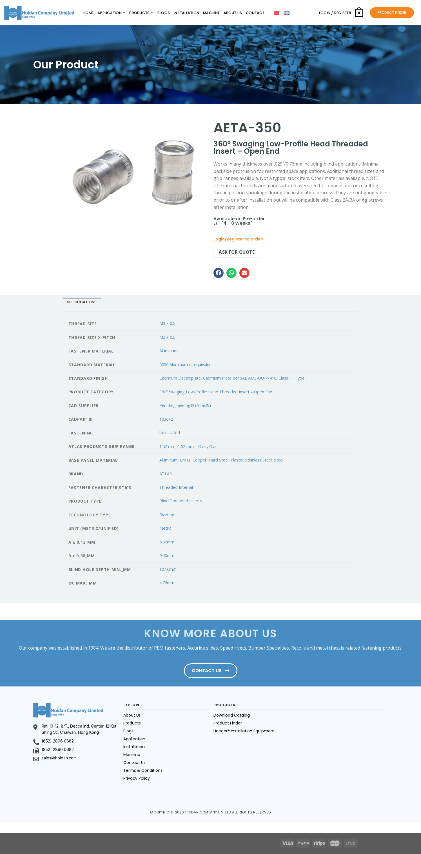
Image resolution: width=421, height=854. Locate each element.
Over (213, 446)
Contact (255, 12)
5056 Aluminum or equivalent (186, 364)
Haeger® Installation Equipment (244, 731)
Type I (301, 378)
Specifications (82, 302)
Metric (165, 528)
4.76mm (166, 582)
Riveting (166, 514)
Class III (286, 378)
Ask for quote (237, 252)
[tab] (82, 302)
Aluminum (168, 350)
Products (141, 12)
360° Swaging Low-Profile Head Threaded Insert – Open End (215, 391)
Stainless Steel (258, 460)
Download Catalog (231, 715)
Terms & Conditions (142, 770)
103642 (166, 419)
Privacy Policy (136, 778)
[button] (218, 273)
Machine (211, 12)
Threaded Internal (176, 487)
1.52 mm (167, 446)
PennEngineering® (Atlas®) (185, 405)
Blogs (163, 12)
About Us (233, 12)
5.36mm (166, 542)
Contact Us (134, 762)
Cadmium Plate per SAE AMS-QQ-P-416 (239, 378)
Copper (199, 460)
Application (111, 12)
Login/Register (228, 239)
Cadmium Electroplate (180, 378)
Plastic (237, 460)
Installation (186, 12)
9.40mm (166, 555)
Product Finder (227, 723)
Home (88, 12)
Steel (278, 460)
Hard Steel (218, 460)
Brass (185, 460)
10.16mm (168, 569)
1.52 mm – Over (192, 446)
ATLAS (165, 473)
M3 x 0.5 (167, 323)
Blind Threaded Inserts (180, 500)
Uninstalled (169, 432)
